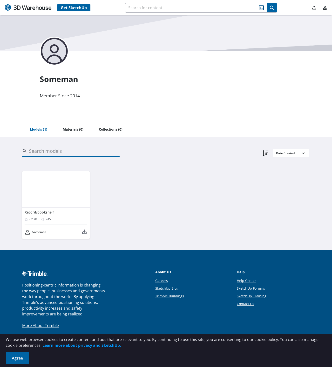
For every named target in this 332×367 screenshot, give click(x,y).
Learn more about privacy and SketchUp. (81, 345)
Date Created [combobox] (285, 153)
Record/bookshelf (39, 212)
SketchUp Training (251, 296)
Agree (17, 358)
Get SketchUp (74, 7)
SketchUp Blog (166, 288)
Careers (161, 280)
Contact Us (245, 303)
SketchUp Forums (251, 288)
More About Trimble (40, 325)
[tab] (38, 129)
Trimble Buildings (169, 296)
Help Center (246, 280)
